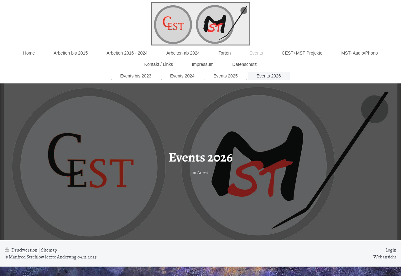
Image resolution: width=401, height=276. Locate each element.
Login (390, 249)
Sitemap (49, 249)
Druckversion (21, 249)
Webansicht (384, 256)
